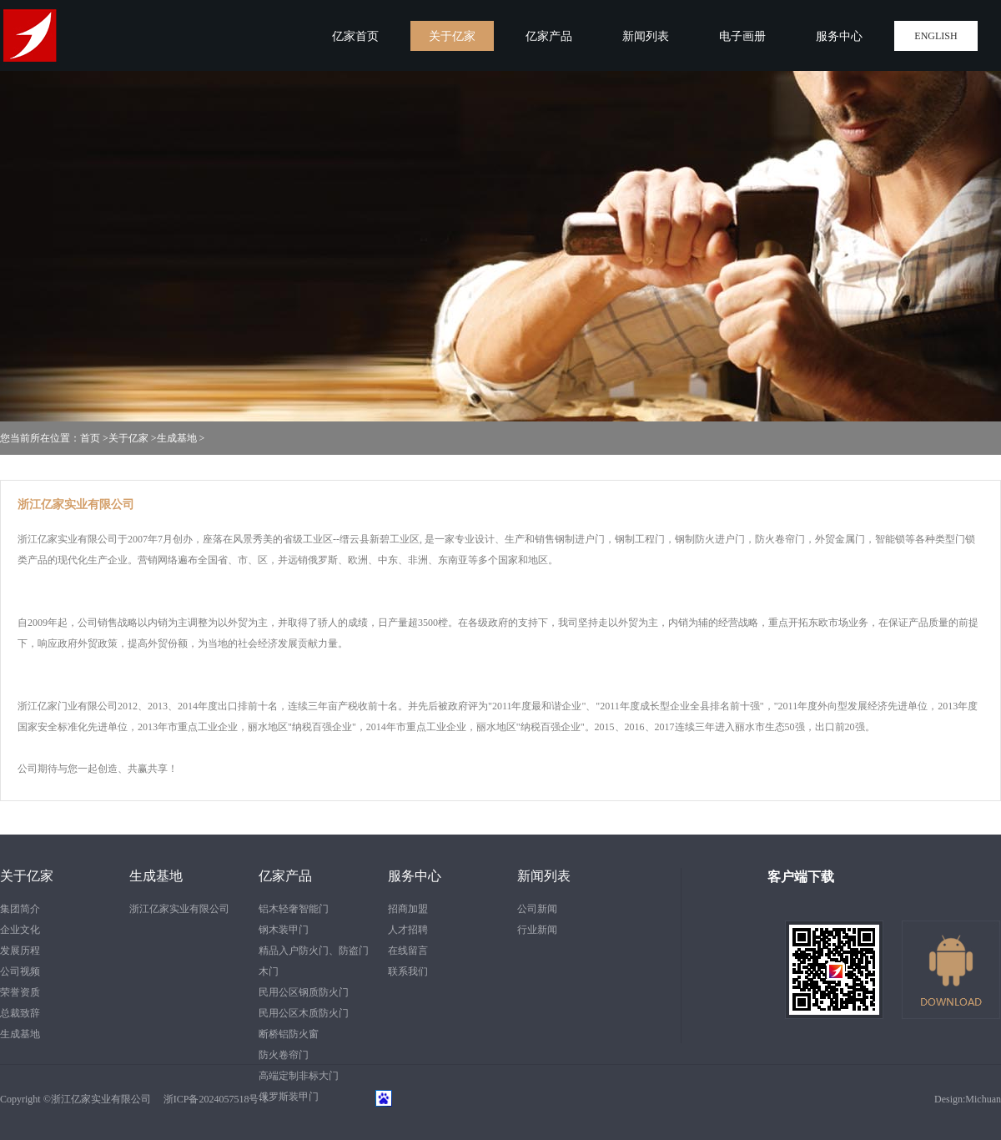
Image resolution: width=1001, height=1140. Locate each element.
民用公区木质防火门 (304, 1013)
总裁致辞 (20, 1013)
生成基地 (177, 438)
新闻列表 (544, 876)
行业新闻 (537, 930)
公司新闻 (537, 909)
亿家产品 (285, 876)
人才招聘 (408, 930)
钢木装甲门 (284, 930)
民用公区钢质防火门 (304, 992)
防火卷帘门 (284, 1055)
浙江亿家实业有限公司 (179, 909)
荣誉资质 (20, 992)
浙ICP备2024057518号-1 (210, 1099)
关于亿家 (128, 438)
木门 (269, 971)
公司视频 (20, 971)
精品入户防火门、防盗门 (314, 950)
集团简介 (20, 909)
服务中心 (414, 876)
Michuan (983, 1099)
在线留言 (408, 950)
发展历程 (20, 950)
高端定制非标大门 (299, 1076)
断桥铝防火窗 (289, 1034)
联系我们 (408, 971)
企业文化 (20, 930)
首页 (90, 438)
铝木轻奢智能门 (294, 909)
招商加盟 (408, 909)
